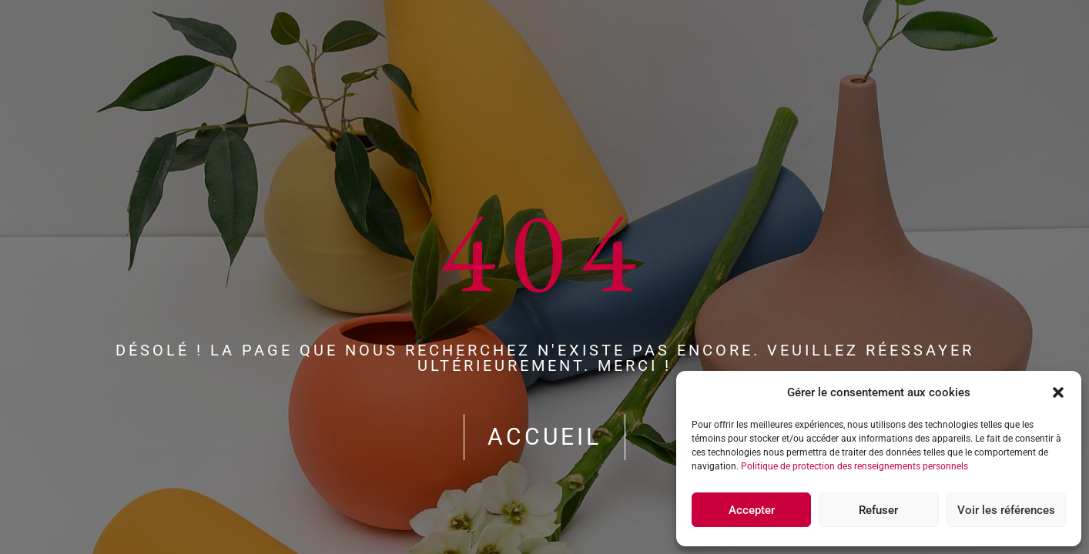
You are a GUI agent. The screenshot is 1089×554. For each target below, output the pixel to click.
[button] (1058, 392)
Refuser (878, 510)
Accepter (752, 510)
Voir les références (1006, 510)
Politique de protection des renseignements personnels (854, 466)
